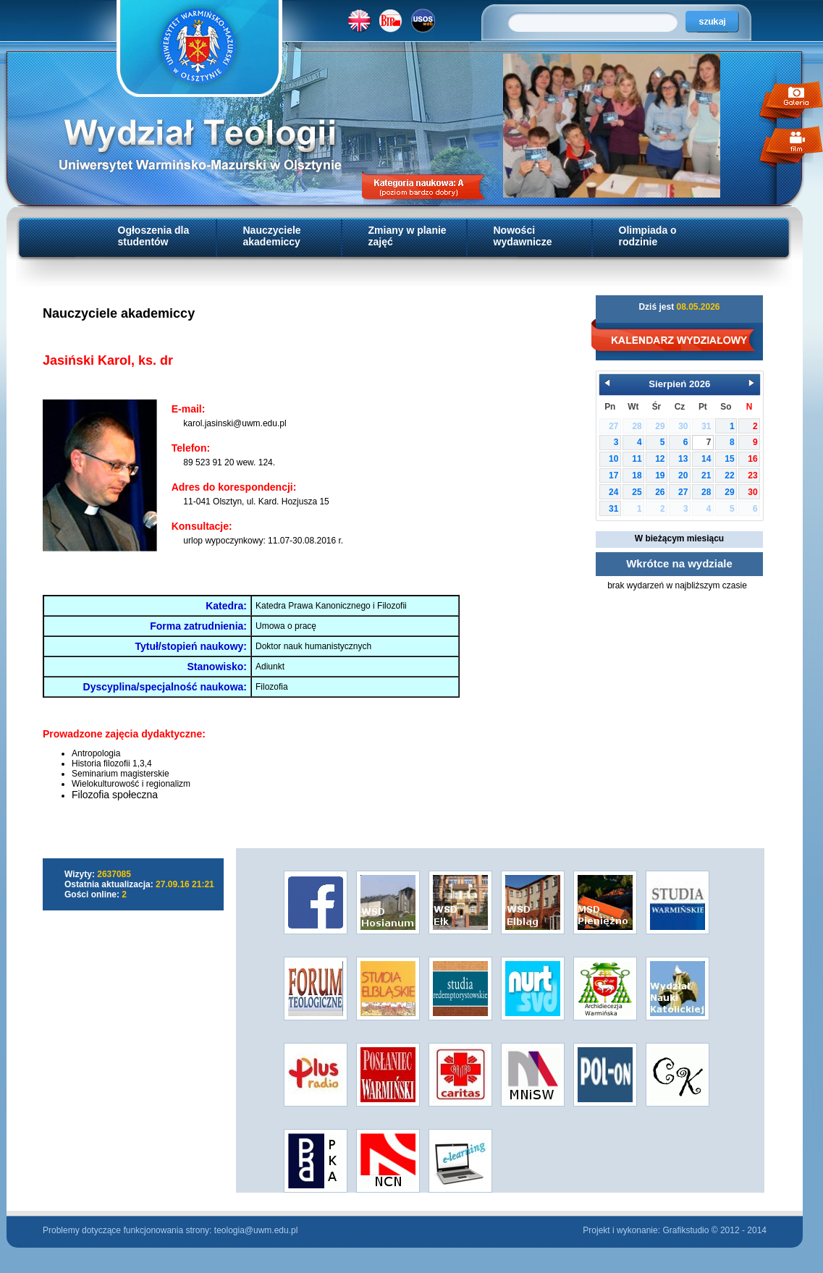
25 (636, 492)
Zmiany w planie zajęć (407, 236)
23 (752, 475)
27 (683, 492)
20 (683, 475)
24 (613, 492)
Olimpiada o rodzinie (648, 236)
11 (636, 459)
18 (636, 475)
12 (659, 459)
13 (683, 459)
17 (613, 475)
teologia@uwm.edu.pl (256, 1230)
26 (659, 492)
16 (752, 459)
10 (613, 459)
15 (729, 459)
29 (729, 492)
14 (706, 459)
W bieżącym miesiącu (679, 538)
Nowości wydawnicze (523, 236)
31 (613, 509)
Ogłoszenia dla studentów (154, 236)
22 (729, 475)
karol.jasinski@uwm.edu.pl (234, 423)
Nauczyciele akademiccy (272, 236)
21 (706, 475)
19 (659, 475)
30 (752, 492)
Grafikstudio (685, 1230)
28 (706, 492)
